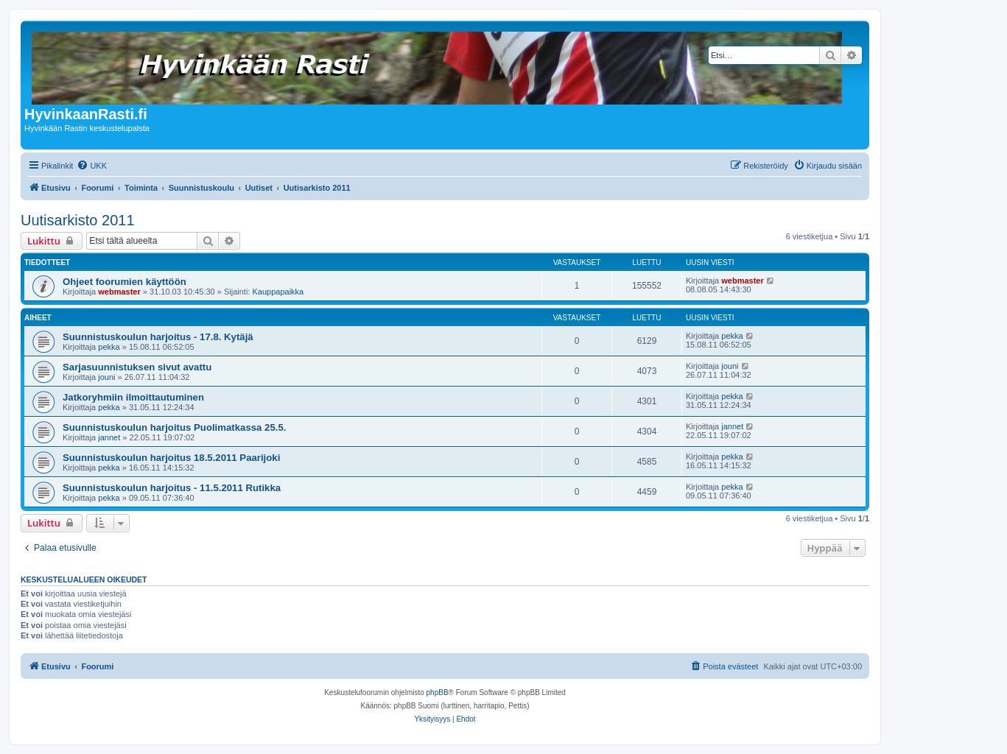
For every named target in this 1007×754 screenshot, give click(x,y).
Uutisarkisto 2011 (78, 220)
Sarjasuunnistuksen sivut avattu (137, 367)
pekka (108, 346)
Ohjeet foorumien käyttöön (124, 281)
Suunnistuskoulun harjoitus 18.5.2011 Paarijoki (171, 457)
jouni (106, 377)
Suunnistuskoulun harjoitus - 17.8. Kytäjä (158, 336)
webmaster (119, 291)
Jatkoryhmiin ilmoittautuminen (133, 397)
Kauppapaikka (277, 291)
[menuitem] (92, 166)
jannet (109, 437)
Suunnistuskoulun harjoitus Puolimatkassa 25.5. (174, 427)
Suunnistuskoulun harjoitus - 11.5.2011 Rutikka (172, 487)
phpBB (438, 692)
